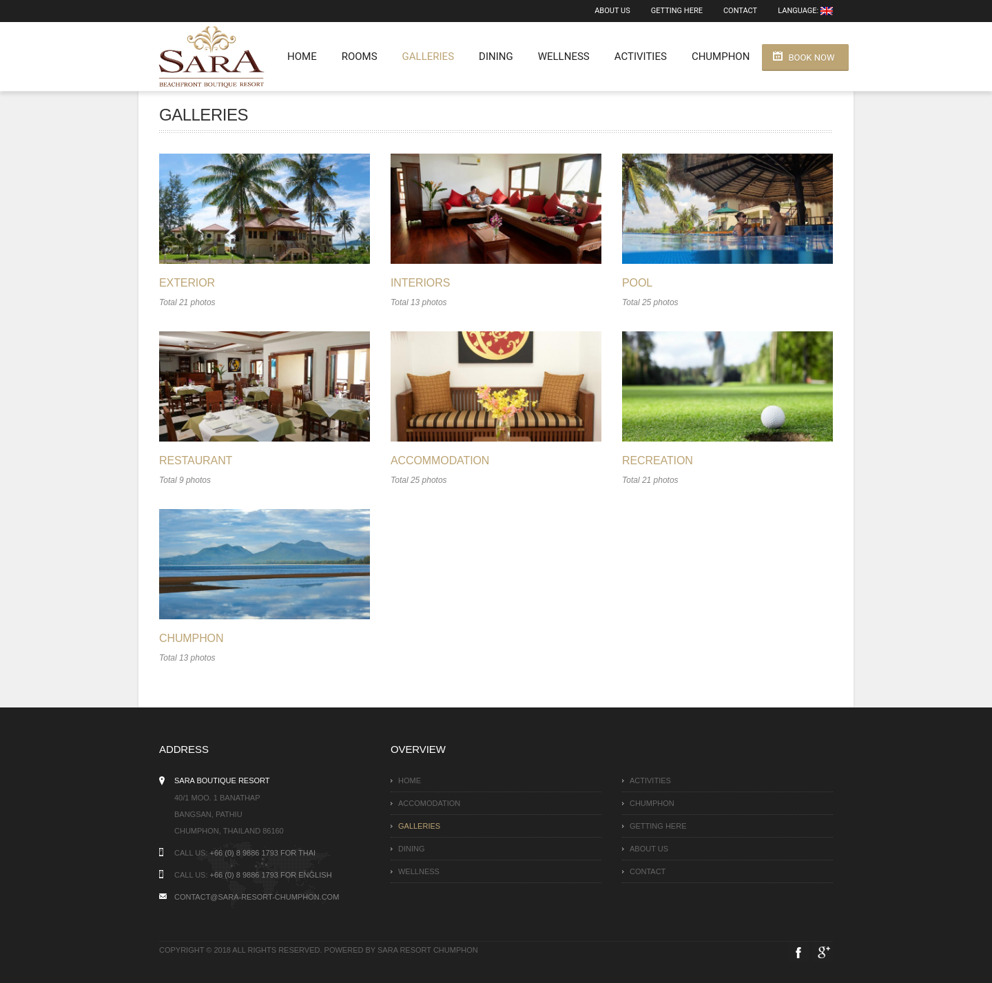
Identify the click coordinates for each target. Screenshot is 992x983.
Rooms (360, 56)
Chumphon (721, 56)
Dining (496, 56)
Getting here (677, 10)
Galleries (428, 56)
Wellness (564, 56)
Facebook (798, 952)
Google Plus (822, 952)
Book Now (811, 57)
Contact (740, 10)
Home (302, 56)
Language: (805, 10)
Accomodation (429, 803)
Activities (640, 56)
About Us (612, 10)
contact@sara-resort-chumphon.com (256, 897)
